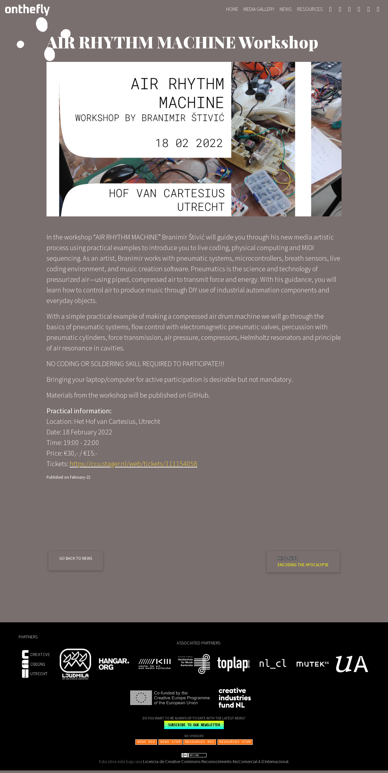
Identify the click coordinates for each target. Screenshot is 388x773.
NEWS (286, 10)
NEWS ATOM (170, 744)
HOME (233, 9)
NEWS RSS (146, 744)
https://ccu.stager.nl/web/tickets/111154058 (133, 466)
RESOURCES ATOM (235, 744)
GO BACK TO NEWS (75, 561)
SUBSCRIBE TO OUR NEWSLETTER (194, 727)
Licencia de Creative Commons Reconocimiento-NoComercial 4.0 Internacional (215, 764)
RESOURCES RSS (199, 744)
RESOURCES (310, 10)
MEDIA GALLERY (258, 10)
